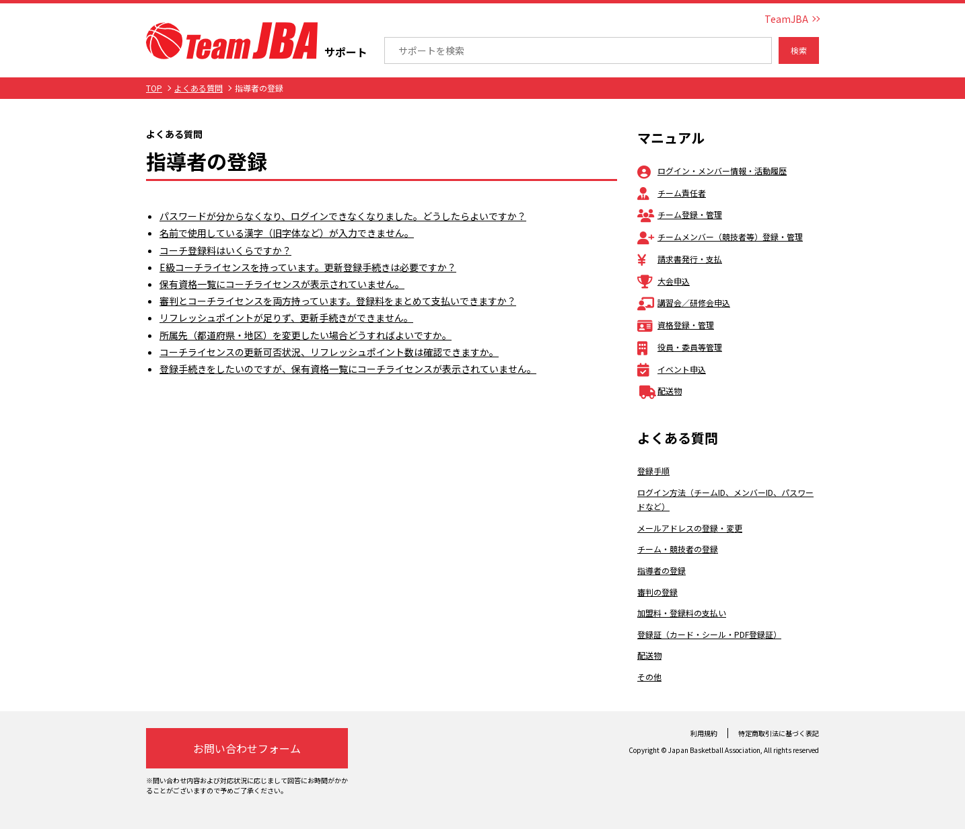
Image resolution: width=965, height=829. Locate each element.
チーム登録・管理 (679, 214)
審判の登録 (657, 592)
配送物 (659, 390)
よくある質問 (198, 88)
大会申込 (663, 281)
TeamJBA (786, 19)
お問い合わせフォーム (247, 748)
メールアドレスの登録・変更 (689, 528)
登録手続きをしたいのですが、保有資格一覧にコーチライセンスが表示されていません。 (347, 368)
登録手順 (653, 470)
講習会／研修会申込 (683, 302)
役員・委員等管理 (679, 347)
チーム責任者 (671, 193)
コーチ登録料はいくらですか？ (225, 250)
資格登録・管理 (675, 324)
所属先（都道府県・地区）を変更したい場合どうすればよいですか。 (305, 335)
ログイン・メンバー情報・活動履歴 (712, 170)
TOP (154, 88)
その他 (649, 676)
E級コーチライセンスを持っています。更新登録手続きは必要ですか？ (307, 267)
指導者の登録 (661, 570)
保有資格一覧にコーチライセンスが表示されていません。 (281, 284)
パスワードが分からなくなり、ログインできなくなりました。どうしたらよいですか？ (342, 216)
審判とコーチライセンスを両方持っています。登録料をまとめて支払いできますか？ (337, 301)
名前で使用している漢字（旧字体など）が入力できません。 (286, 233)
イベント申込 (671, 369)
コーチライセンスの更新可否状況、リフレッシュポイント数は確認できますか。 (329, 352)
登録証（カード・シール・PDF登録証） (709, 634)
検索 (799, 50)
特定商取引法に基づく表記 (778, 733)
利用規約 (703, 733)
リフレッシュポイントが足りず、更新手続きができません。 (286, 317)
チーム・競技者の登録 (677, 548)
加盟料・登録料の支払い (681, 612)
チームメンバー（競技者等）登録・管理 (720, 236)
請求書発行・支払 (679, 258)
